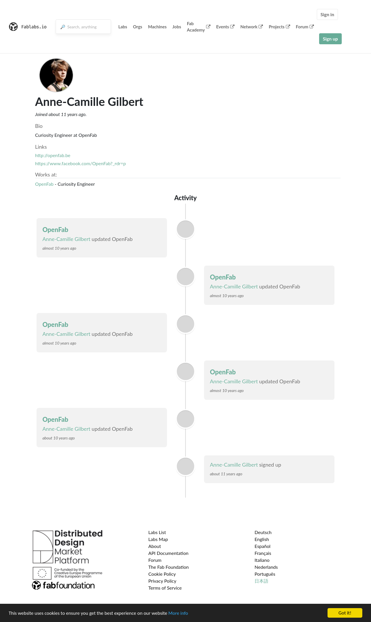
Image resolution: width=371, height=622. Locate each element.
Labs (122, 26)
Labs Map (158, 539)
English (261, 539)
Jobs (176, 26)
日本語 (261, 581)
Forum (305, 26)
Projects (279, 26)
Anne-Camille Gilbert (66, 239)
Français (262, 553)
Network (251, 26)
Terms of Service (165, 587)
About (154, 546)
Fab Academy (198, 27)
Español (262, 546)
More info (178, 613)
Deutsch (263, 532)
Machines (157, 26)
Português (264, 574)
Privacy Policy (162, 581)
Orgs (137, 26)
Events (225, 26)
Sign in (327, 14)
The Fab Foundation (168, 567)
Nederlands (266, 567)
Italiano (262, 560)
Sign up (330, 38)
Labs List (157, 532)
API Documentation (168, 553)
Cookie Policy (162, 574)
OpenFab (44, 184)
